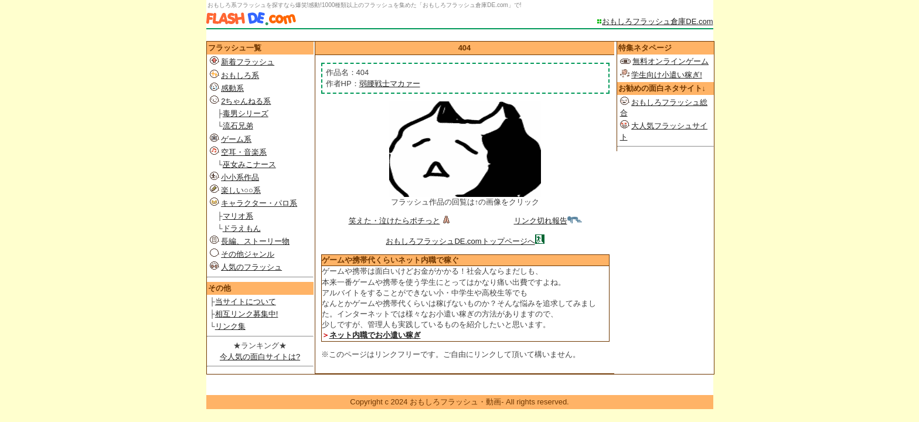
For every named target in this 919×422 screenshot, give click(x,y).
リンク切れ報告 (548, 220)
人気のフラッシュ (251, 267)
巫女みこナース (249, 164)
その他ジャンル (247, 254)
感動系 (232, 88)
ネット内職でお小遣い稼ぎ (375, 335)
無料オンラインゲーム (670, 61)
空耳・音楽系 (244, 152)
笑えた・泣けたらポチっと (400, 220)
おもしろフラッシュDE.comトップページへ (460, 241)
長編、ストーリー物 (255, 241)
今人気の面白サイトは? (260, 356)
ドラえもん (242, 228)
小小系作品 (240, 177)
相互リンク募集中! (246, 313)
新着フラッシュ (247, 61)
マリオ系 (238, 216)
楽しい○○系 (241, 190)
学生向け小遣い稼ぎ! (666, 74)
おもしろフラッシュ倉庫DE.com (657, 21)
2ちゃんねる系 (246, 101)
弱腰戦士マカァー (389, 83)
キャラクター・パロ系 (259, 203)
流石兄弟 (238, 125)
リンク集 (230, 326)
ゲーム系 (236, 139)
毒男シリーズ (245, 113)
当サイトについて (245, 301)
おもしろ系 (240, 75)
